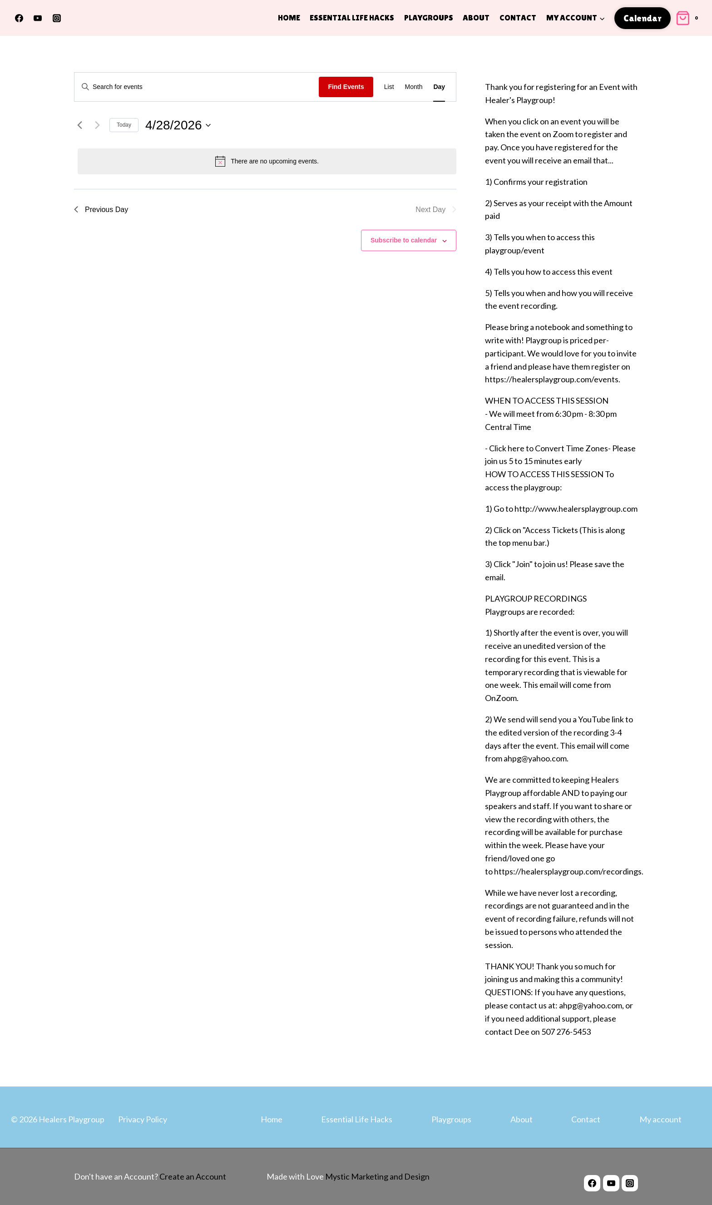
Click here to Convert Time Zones (548, 448)
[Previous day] (79, 125)
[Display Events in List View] (389, 87)
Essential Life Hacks (352, 17)
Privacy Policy (142, 1119)
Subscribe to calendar (404, 240)
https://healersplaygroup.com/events (551, 379)
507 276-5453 (566, 1032)
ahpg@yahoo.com (590, 1005)
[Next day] (97, 125)
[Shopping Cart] (688, 18)
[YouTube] (38, 18)
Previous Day (101, 209)
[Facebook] (19, 18)
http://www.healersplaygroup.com (576, 509)
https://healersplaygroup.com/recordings (568, 871)
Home (289, 17)
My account (660, 1119)
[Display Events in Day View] (439, 87)
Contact (517, 17)
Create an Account (192, 1176)
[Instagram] (57, 18)
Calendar (642, 18)
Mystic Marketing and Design (377, 1176)
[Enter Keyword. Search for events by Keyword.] (196, 87)
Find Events (346, 86)
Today (124, 125)
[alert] (267, 161)
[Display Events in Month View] (414, 87)
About (476, 17)
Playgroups (428, 17)
